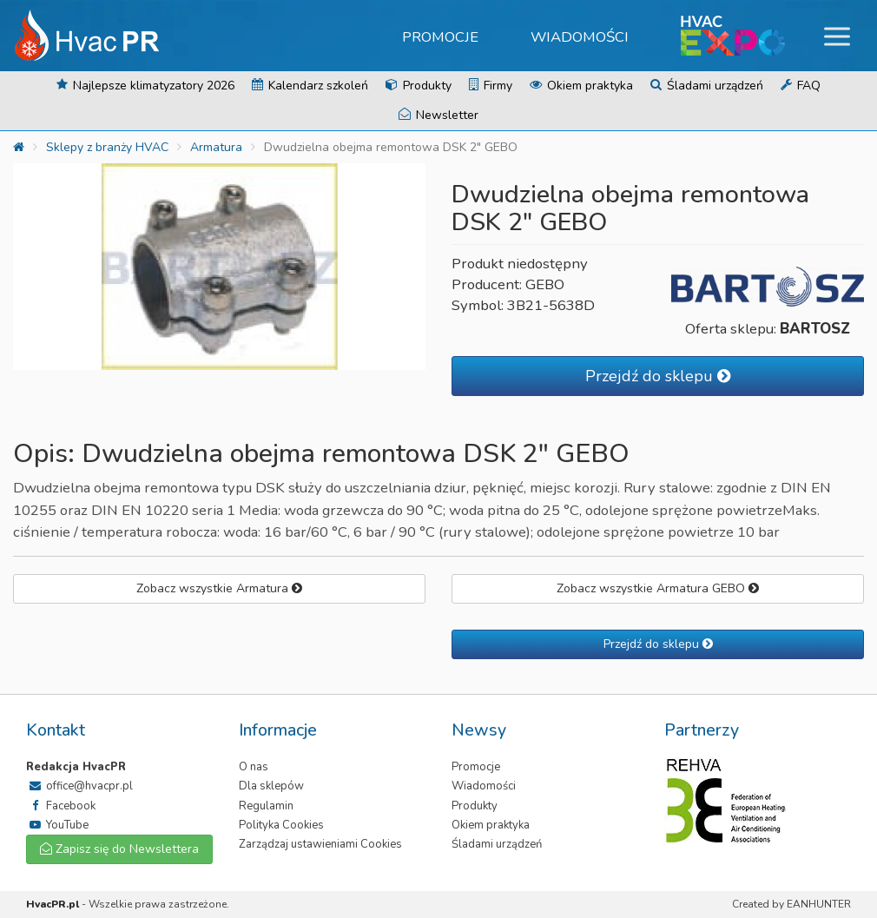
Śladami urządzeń (706, 85)
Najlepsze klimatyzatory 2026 (145, 85)
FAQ (801, 85)
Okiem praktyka (581, 85)
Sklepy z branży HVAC (107, 147)
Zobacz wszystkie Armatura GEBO (658, 588)
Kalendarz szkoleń (310, 85)
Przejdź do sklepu (657, 376)
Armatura (216, 147)
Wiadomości (580, 37)
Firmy (490, 85)
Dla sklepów (271, 786)
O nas (253, 767)
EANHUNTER (819, 904)
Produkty (419, 85)
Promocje (440, 37)
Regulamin (266, 806)
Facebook (61, 806)
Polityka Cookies (281, 825)
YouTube (57, 825)
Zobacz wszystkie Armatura (219, 588)
